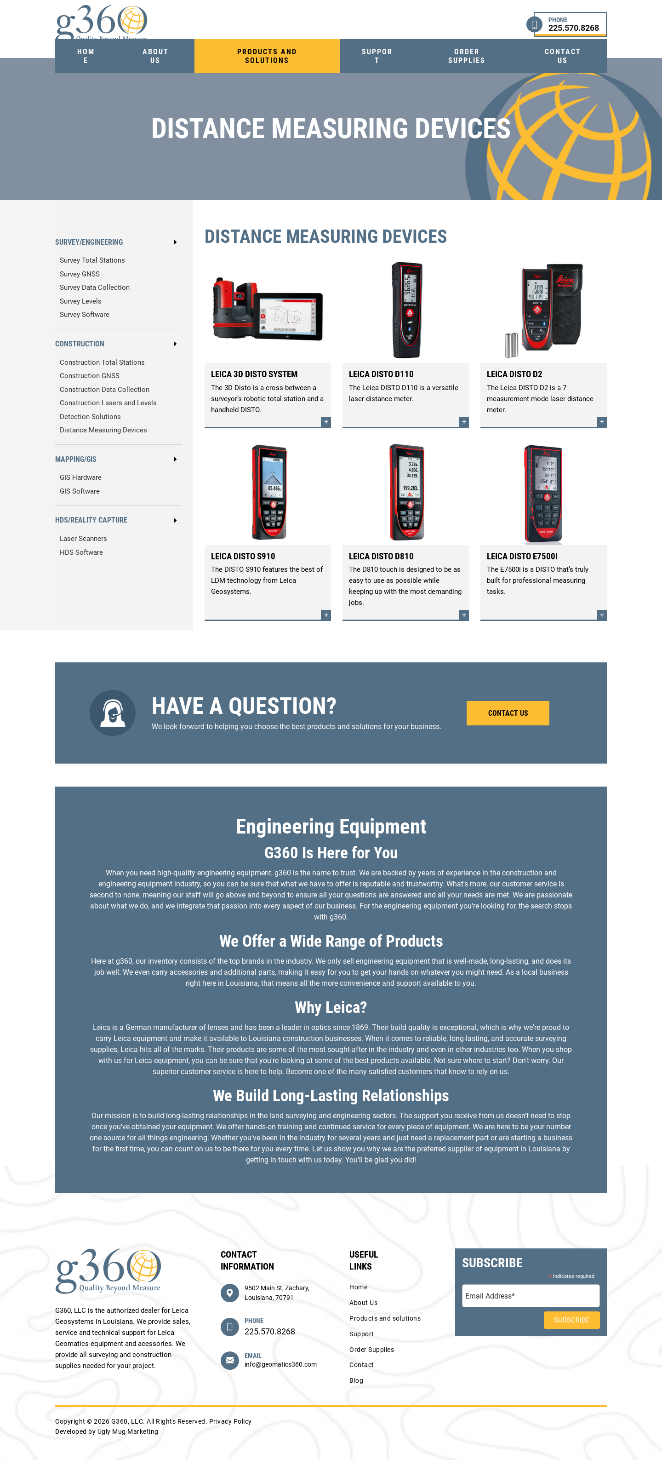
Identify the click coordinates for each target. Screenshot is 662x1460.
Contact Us (508, 713)
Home (86, 56)
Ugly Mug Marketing (128, 1431)
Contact (361, 1364)
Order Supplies (466, 56)
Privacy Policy (230, 1421)
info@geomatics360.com (281, 1364)
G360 (101, 24)
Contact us (563, 56)
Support (377, 56)
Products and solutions (267, 56)
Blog (356, 1380)
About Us (156, 56)
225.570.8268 (270, 1331)
